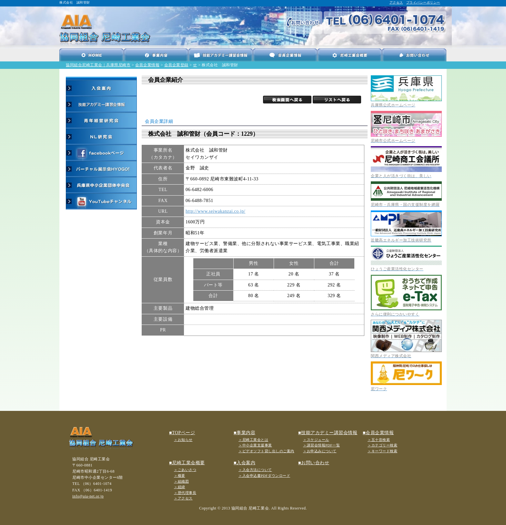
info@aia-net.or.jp (88, 496)
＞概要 (179, 475)
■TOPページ (182, 432)
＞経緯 (179, 487)
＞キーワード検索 (382, 451)
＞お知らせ (183, 440)
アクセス (396, 2)
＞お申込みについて (320, 451)
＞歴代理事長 (185, 493)
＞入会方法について (255, 470)
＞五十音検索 (379, 440)
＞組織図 (181, 481)
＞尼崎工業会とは (253, 440)
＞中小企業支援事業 (255, 445)
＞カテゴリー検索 (382, 445)
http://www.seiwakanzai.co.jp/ (215, 211)
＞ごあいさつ (185, 470)
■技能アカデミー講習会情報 (327, 432)
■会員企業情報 (378, 432)
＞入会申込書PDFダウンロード (264, 475)
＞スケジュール (316, 440)
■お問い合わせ (313, 462)
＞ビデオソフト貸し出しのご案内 (266, 451)
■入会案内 (244, 462)
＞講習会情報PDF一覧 (321, 445)
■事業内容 (244, 432)
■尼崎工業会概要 (187, 462)
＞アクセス (183, 498)
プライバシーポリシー (423, 2)
